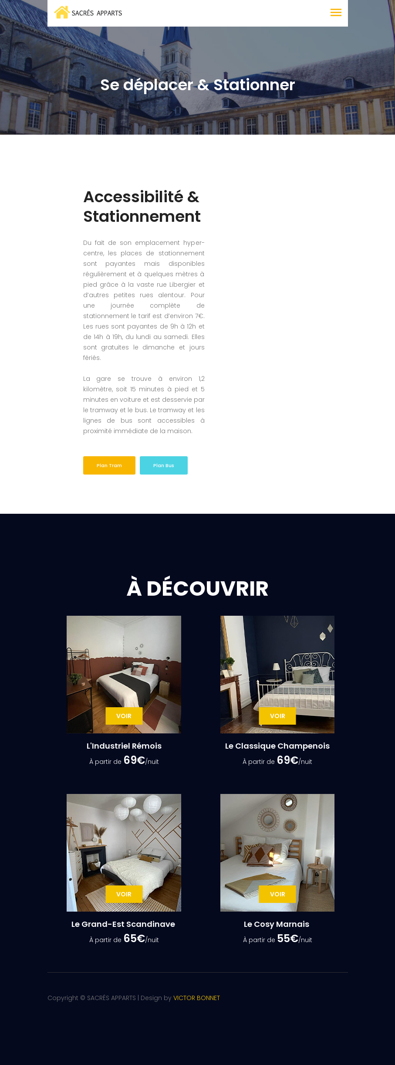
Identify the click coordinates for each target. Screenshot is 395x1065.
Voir (124, 716)
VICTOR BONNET (196, 998)
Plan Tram (109, 465)
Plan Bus (163, 465)
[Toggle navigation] (336, 13)
